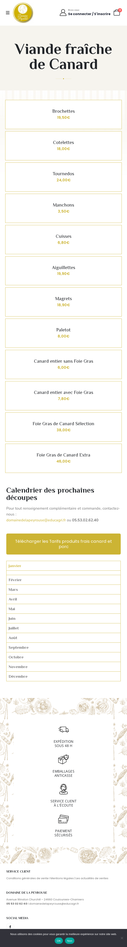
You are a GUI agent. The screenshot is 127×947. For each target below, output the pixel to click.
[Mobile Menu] (7, 12)
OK (59, 940)
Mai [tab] (12, 609)
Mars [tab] (13, 589)
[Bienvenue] (84, 13)
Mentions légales (62, 878)
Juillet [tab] (14, 628)
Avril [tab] (13, 599)
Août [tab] (13, 638)
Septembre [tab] (19, 647)
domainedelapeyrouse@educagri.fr (36, 520)
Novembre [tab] (18, 666)
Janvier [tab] (15, 566)
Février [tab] (15, 580)
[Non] (122, 938)
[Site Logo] (23, 13)
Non (69, 940)
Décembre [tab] (18, 676)
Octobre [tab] (16, 657)
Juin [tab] (12, 618)
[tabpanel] (63, 572)
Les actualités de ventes (92, 878)
